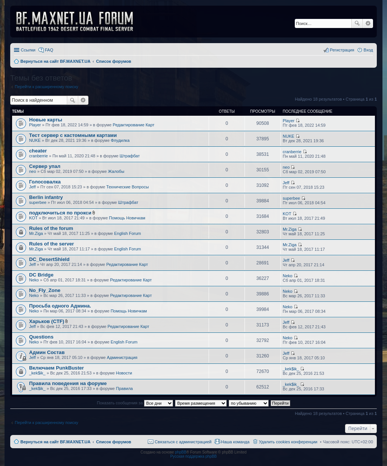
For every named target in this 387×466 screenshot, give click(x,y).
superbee (37, 202)
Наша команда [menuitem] (235, 442)
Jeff (32, 187)
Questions (41, 337)
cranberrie (38, 156)
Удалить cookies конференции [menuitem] (288, 442)
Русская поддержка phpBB (193, 456)
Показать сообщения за (135, 403)
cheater (38, 151)
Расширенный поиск (368, 23)
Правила (124, 388)
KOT (33, 218)
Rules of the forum (51, 228)
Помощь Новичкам (127, 218)
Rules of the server (51, 244)
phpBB (180, 452)
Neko (34, 280)
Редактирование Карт (133, 125)
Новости (124, 373)
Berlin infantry (46, 197)
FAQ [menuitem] (49, 50)
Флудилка (120, 140)
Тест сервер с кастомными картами (73, 135)
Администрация (122, 357)
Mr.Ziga (36, 233)
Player (35, 125)
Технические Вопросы (127, 187)
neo (32, 171)
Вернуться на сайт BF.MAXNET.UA (55, 442)
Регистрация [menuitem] (342, 50)
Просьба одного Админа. (60, 306)
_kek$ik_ (37, 373)
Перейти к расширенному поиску (46, 86)
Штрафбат (130, 156)
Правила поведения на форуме (68, 383)
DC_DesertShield (49, 259)
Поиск (357, 23)
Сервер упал (44, 166)
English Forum (127, 233)
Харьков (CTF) (46, 321)
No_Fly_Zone (44, 290)
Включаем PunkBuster (56, 368)
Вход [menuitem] (368, 50)
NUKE (35, 140)
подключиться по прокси (60, 213)
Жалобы (116, 171)
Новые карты (45, 120)
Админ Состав (47, 352)
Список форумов (113, 442)
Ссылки (28, 50)
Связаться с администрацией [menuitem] (183, 442)
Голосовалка (45, 182)
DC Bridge (41, 275)
